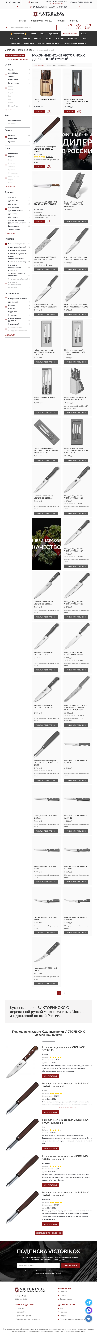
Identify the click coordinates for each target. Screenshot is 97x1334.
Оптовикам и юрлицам (41, 21)
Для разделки (13, 207)
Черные (11, 157)
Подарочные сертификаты (74, 43)
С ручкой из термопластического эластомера (16, 273)
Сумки (84, 38)
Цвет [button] (7, 148)
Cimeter (11, 70)
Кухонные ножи (70, 34)
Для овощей (13, 201)
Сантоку (11, 308)
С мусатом (12, 315)
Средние (11, 142)
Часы (42, 34)
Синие (10, 183)
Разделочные (13, 226)
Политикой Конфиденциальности (60, 1271)
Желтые (11, 163)
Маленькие (12, 138)
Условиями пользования (44, 1273)
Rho (9, 99)
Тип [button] (6, 115)
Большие (11, 135)
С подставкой (13, 324)
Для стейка (12, 214)
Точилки (26, 38)
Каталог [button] (22, 21)
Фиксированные (14, 120)
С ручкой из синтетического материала (14, 284)
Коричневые (13, 153)
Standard (11, 76)
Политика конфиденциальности (72, 1319)
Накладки (14, 38)
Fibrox (10, 86)
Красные (11, 170)
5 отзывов (80, 715)
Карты (48, 38)
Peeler (10, 90)
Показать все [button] (10, 110)
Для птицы (12, 204)
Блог (61, 1308)
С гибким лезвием (15, 327)
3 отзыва (79, 556)
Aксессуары (29, 43)
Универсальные (14, 229)
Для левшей (13, 302)
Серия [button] (8, 65)
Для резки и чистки (15, 211)
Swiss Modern (13, 83)
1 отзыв (79, 504)
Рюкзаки (38, 38)
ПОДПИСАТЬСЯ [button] (70, 1265)
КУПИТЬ (39, 111)
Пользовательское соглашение (28, 1319)
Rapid (10, 93)
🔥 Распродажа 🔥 (18, 34)
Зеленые (11, 166)
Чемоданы (72, 38)
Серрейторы (13, 312)
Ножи (33, 34)
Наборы (11, 305)
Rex (9, 96)
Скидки (63, 1316)
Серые (10, 180)
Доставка (63, 1292)
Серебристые (13, 176)
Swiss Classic (13, 80)
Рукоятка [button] (9, 239)
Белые (10, 160)
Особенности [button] (12, 294)
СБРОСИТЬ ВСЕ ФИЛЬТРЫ (17, 60)
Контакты (74, 21)
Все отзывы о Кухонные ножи (48, 1233)
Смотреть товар (50, 1076)
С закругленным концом (17, 331)
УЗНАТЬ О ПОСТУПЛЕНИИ (76, 221)
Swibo (10, 103)
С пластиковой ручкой (17, 247)
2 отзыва (49, 265)
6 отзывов (49, 157)
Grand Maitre (13, 73)
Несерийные (13, 106)
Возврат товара (66, 1299)
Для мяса (12, 197)
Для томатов (13, 217)
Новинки (63, 1312)
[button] (56, 3)
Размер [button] (8, 130)
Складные (12, 124)
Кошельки (15, 43)
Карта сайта (20, 1312)
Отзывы (61, 21)
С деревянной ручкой (16, 244)
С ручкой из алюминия (17, 250)
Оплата (63, 1295)
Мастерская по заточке (48, 43)
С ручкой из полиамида (17, 262)
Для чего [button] (9, 192)
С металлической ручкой (18, 279)
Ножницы (59, 38)
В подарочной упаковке (17, 299)
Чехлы (84, 34)
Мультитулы (53, 34)
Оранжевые (12, 173)
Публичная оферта (23, 1316)
